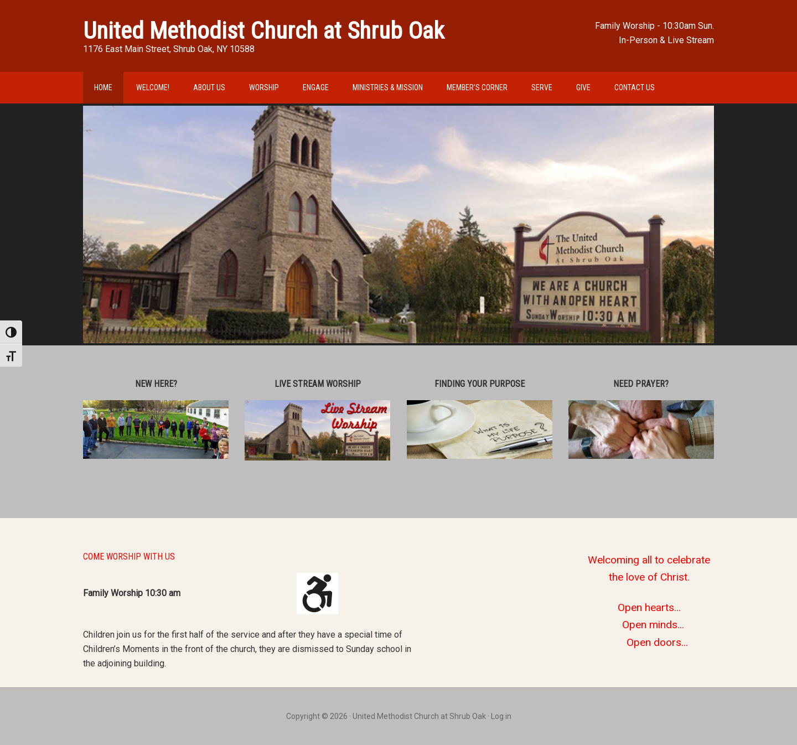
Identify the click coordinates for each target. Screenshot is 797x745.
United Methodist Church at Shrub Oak (263, 30)
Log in (501, 716)
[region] (398, 224)
